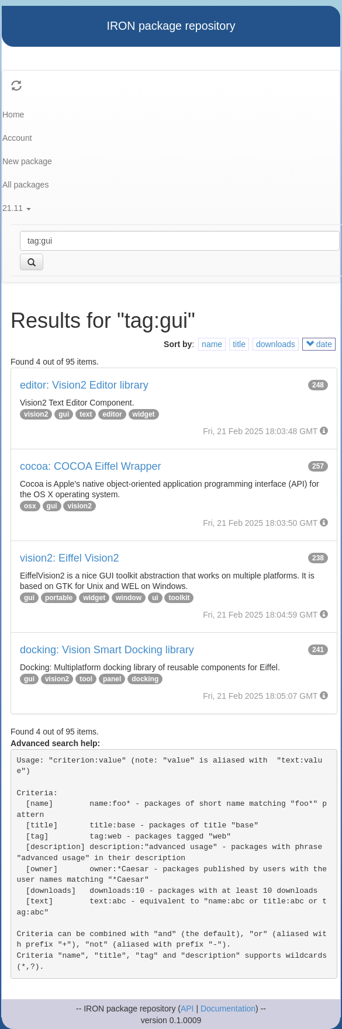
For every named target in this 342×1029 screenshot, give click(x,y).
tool (86, 679)
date (319, 344)
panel (112, 679)
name (212, 344)
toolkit (178, 598)
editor (112, 414)
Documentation (228, 1008)
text (86, 414)
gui (63, 414)
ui (155, 598)
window (128, 598)
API (187, 1008)
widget (144, 414)
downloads (275, 344)
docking (145, 679)
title (239, 344)
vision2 (36, 414)
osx (30, 506)
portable (58, 598)
